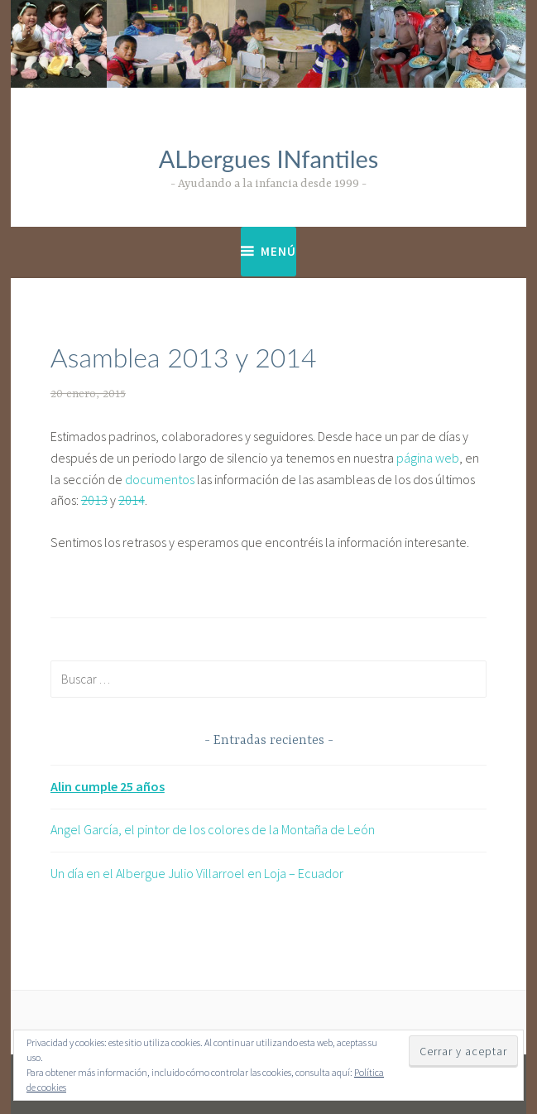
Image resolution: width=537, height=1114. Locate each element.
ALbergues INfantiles (269, 158)
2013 (94, 500)
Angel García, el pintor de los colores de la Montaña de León (212, 829)
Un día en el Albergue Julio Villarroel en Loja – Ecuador (196, 873)
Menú (278, 251)
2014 (131, 500)
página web (427, 457)
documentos (159, 479)
